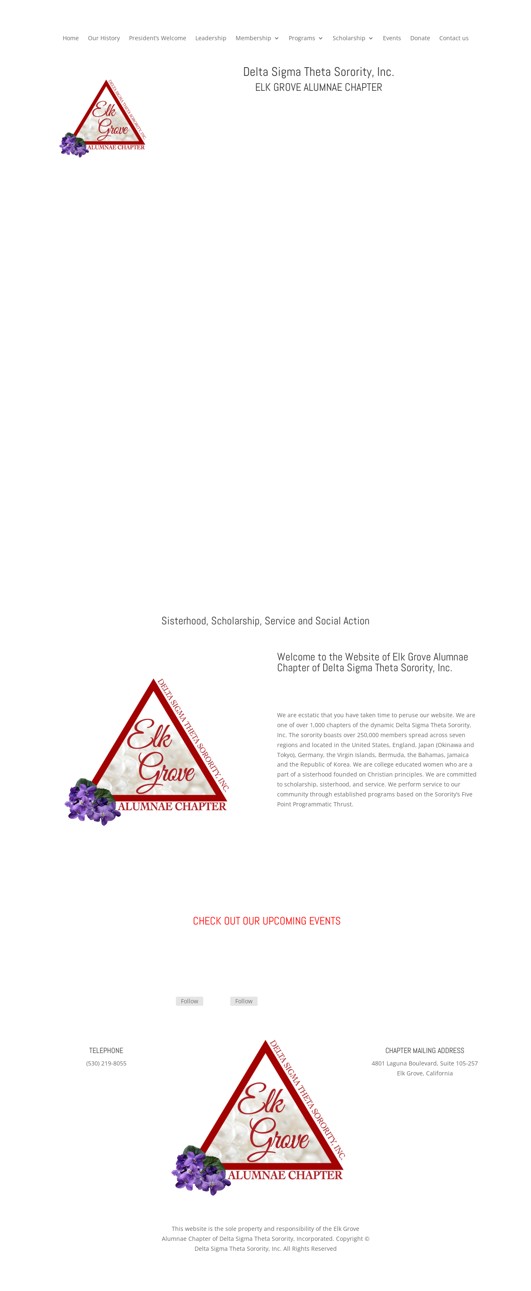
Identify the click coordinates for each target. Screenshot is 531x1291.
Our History (104, 38)
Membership (253, 38)
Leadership (211, 38)
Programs (302, 38)
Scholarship (349, 38)
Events (392, 38)
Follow (189, 1001)
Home (71, 38)
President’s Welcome (157, 38)
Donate (420, 38)
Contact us (454, 38)
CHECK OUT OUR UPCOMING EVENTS (265, 921)
